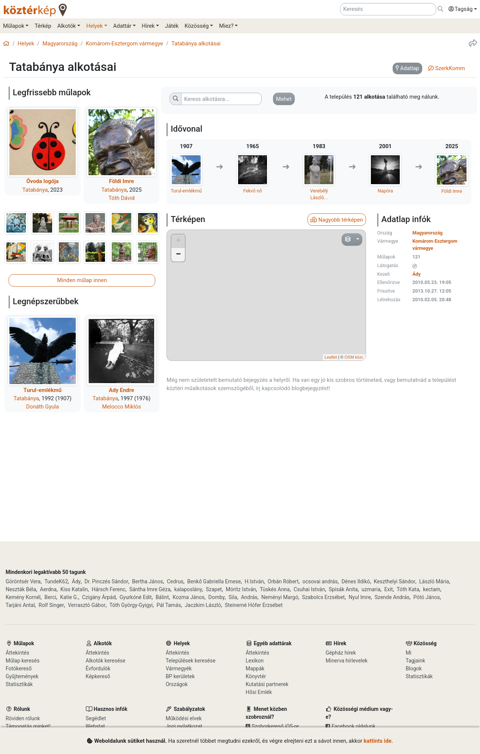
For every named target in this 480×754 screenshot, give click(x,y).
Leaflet (331, 357)
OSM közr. (354, 357)
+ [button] (178, 241)
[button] (461, 9)
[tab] (407, 69)
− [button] (178, 254)
